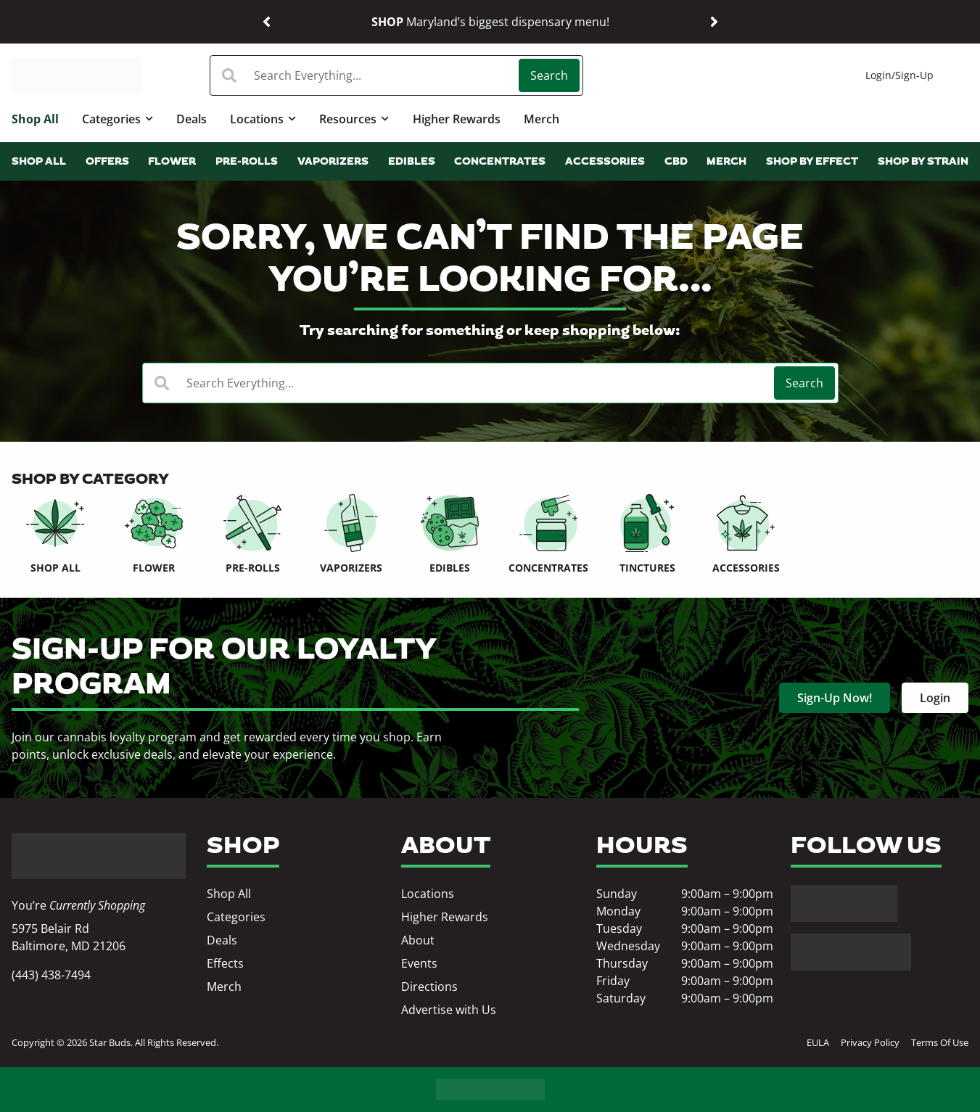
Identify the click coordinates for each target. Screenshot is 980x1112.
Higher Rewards (457, 119)
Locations (263, 118)
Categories (117, 118)
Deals (191, 119)
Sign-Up (914, 75)
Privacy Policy (870, 1042)
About (418, 940)
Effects (225, 963)
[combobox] (366, 75)
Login (878, 75)
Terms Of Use (939, 1042)
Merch (541, 119)
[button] (266, 22)
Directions (429, 986)
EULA (818, 1042)
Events (419, 963)
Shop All (35, 119)
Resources (354, 118)
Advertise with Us (448, 1010)
